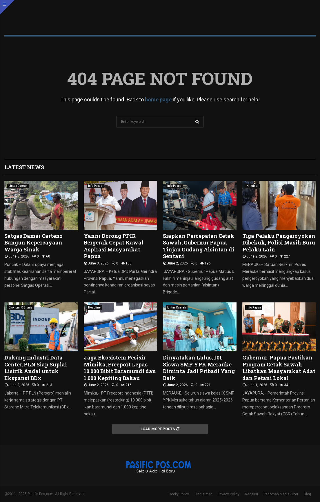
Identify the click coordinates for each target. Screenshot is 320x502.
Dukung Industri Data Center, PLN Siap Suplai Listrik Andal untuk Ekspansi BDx (35, 367)
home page (158, 99)
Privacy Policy (228, 494)
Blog (307, 494)
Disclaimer (203, 494)
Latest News (24, 167)
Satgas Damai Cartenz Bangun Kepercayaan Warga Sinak (33, 242)
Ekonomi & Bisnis (20, 307)
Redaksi (251, 494)
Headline (94, 307)
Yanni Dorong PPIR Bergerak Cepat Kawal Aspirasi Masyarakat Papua (113, 246)
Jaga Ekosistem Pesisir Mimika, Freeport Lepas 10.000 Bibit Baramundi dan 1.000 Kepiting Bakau (120, 367)
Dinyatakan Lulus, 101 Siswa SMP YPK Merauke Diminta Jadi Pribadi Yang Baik (199, 367)
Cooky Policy (179, 494)
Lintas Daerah (18, 185)
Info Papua (95, 185)
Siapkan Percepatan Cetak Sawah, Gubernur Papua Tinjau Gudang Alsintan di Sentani (198, 246)
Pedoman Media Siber (280, 494)
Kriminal (252, 185)
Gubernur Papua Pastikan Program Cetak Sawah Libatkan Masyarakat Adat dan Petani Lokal (278, 367)
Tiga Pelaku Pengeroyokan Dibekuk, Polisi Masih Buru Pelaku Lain (278, 242)
